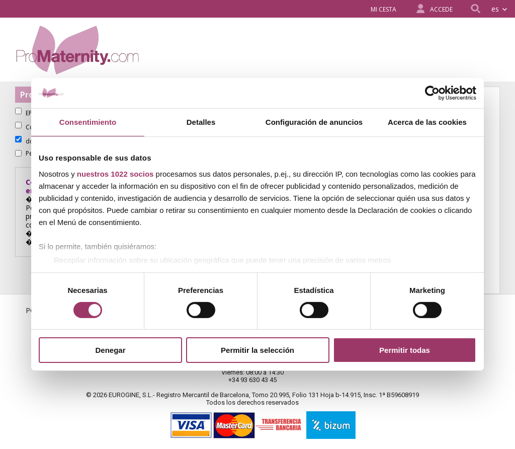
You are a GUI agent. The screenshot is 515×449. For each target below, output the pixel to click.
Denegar (110, 350)
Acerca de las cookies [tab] (427, 122)
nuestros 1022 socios (115, 173)
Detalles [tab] (201, 122)
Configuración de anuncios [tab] (314, 122)
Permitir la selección (257, 350)
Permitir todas (404, 350)
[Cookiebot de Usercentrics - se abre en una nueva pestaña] (432, 93)
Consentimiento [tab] (87, 122)
